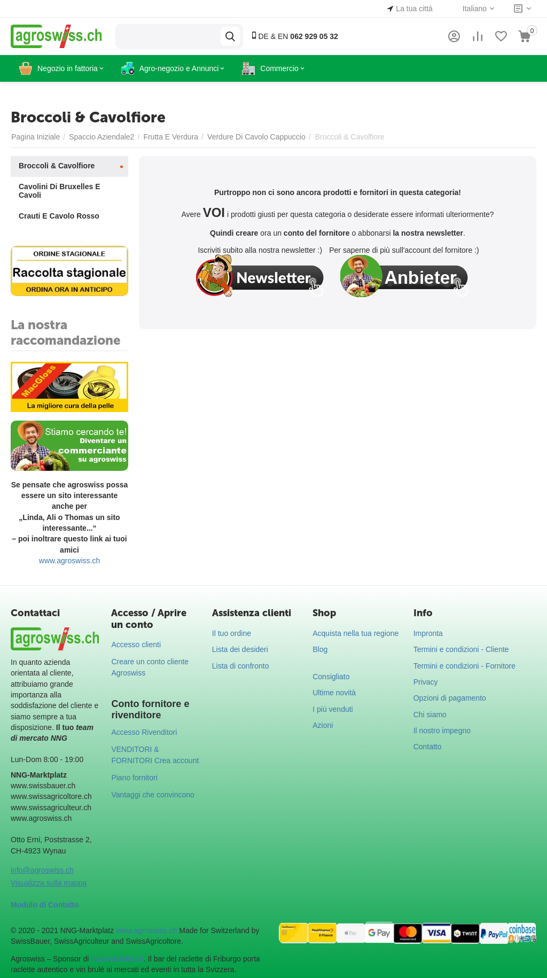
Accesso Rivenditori (144, 732)
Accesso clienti (136, 644)
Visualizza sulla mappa (49, 883)
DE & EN (294, 36)
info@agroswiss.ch (42, 870)
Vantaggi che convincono (152, 794)
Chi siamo (430, 714)
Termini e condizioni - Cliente (461, 649)
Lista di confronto (240, 666)
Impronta (428, 633)
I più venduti (332, 709)
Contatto (427, 746)
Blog (319, 649)
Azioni (322, 725)
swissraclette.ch (117, 958)
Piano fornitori (134, 777)
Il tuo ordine (231, 633)
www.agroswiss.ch (69, 560)
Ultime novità (334, 692)
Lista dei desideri (240, 649)
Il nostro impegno (442, 730)
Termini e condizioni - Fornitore (464, 666)
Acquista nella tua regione (355, 633)
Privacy (425, 682)
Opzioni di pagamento (449, 698)
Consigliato (330, 676)
